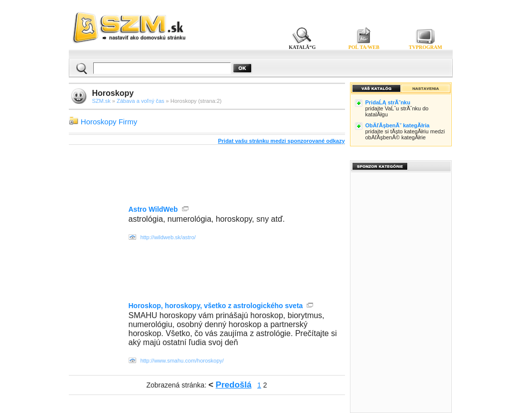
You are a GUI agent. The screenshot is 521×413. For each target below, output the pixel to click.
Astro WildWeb (153, 209)
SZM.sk (101, 101)
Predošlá (234, 385)
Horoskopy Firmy (109, 121)
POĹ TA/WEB (363, 47)
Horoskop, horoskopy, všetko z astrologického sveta (216, 306)
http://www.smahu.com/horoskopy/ (182, 361)
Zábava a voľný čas (141, 101)
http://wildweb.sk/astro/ (167, 237)
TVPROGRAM (425, 47)
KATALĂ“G (302, 47)
